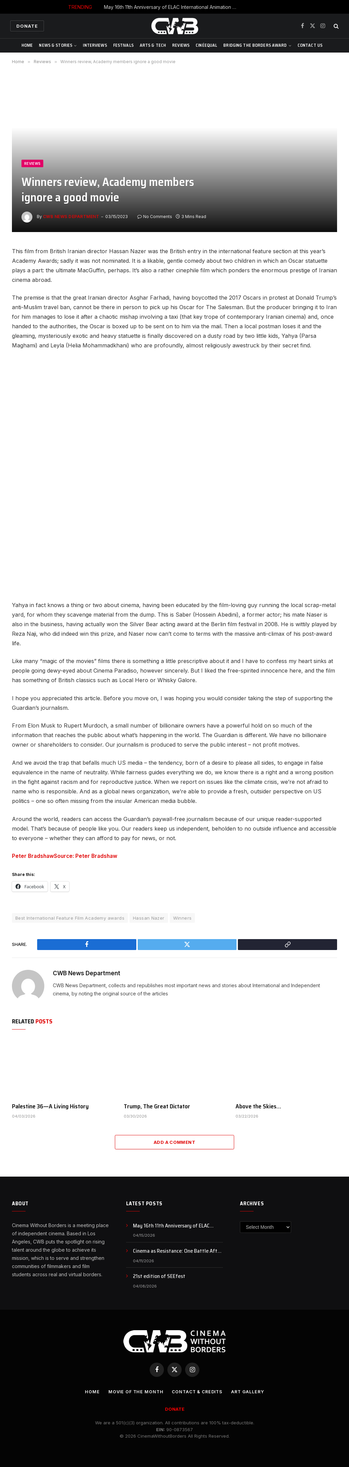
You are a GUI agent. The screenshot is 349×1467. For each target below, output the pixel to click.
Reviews (180, 45)
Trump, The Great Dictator (157, 1106)
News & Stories (55, 45)
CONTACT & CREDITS (197, 1391)
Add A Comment (174, 1142)
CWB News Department (71, 216)
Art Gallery (250, 1391)
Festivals (123, 45)
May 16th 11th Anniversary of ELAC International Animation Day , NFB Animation (172, 7)
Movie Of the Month (134, 1391)
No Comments (154, 216)
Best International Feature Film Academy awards (69, 917)
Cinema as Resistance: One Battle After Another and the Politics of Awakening (177, 1251)
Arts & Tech (153, 45)
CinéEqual (206, 45)
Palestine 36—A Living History (50, 1106)
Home (27, 45)
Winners (182, 917)
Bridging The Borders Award (255, 45)
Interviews (95, 45)
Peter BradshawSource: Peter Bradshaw (66, 855)
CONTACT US (310, 45)
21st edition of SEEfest (159, 1276)
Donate (27, 26)
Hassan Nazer (149, 917)
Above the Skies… (258, 1106)
